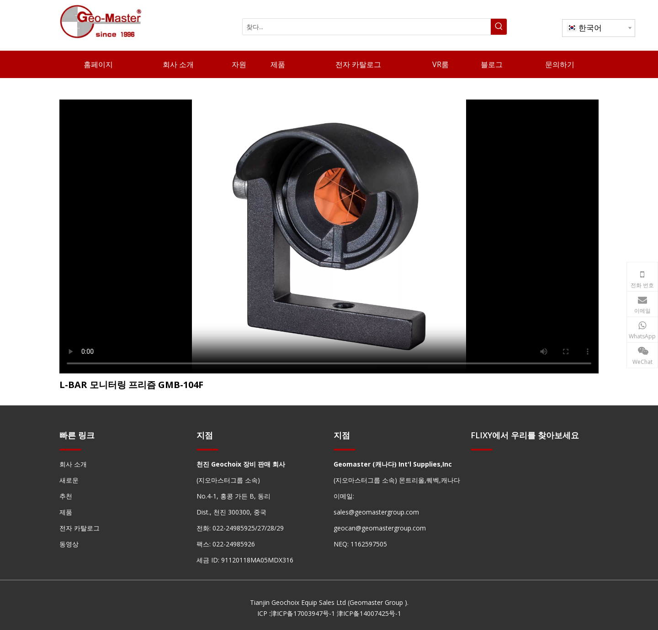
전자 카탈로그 (79, 528)
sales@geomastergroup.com (376, 512)
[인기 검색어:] (499, 27)
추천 (65, 496)
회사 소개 (73, 464)
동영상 (69, 544)
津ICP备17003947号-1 (303, 613)
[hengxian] (70, 449)
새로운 (69, 480)
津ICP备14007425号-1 (369, 613)
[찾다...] (367, 27)
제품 (65, 512)
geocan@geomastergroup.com (380, 528)
